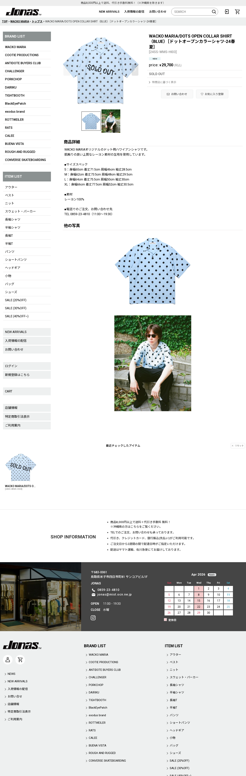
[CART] (237, 12)
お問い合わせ (157, 11)
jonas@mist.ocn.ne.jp (114, 594)
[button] (66, 70)
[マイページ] (7, 659)
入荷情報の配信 (134, 11)
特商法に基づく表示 (162, 82)
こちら (134, 526)
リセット (238, 445)
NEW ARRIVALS (109, 11)
